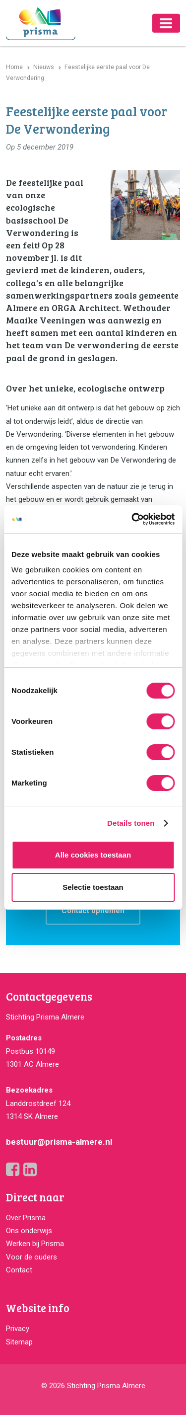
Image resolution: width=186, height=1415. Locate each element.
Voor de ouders (31, 1257)
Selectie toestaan (93, 887)
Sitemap (19, 1341)
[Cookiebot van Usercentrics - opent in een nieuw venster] (132, 519)
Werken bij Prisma (35, 1243)
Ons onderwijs (29, 1230)
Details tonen (130, 823)
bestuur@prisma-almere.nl (59, 1142)
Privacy (17, 1328)
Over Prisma (26, 1217)
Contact (19, 1269)
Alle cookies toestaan (93, 855)
